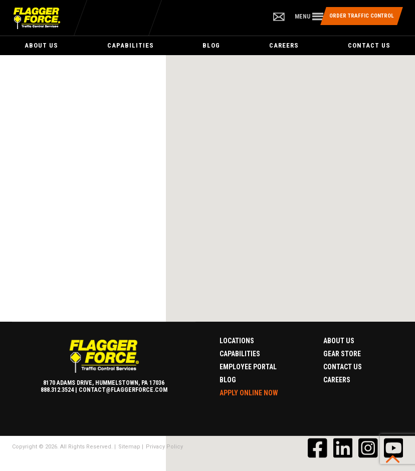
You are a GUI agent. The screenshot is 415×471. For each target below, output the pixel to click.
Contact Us (369, 45)
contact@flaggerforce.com (123, 389)
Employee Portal (248, 367)
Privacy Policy (164, 446)
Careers (284, 45)
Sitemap (129, 446)
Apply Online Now (249, 393)
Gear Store (342, 354)
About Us (41, 45)
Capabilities (130, 45)
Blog (211, 45)
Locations (237, 341)
